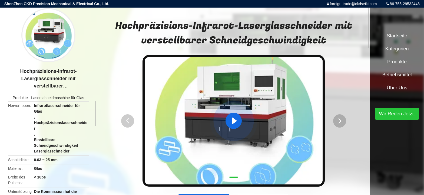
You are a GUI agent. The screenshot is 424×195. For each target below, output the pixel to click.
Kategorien (397, 48)
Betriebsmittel (397, 74)
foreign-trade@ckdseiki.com (353, 4)
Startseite (397, 35)
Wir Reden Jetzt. (397, 113)
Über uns (397, 87)
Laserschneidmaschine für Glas (57, 98)
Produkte (20, 98)
